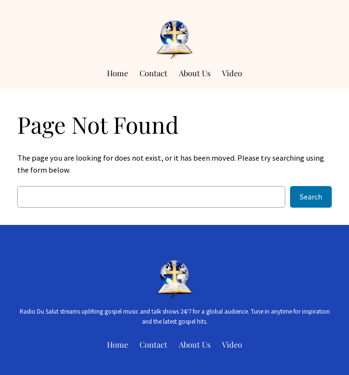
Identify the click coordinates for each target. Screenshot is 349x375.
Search (311, 196)
